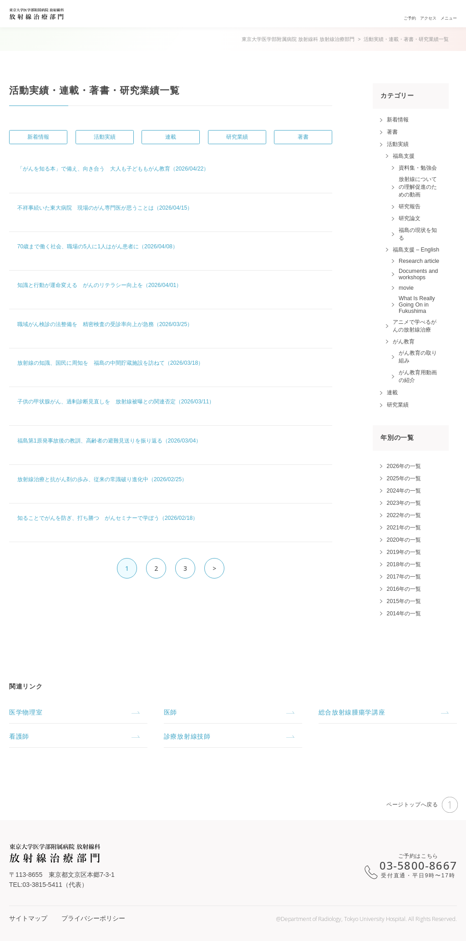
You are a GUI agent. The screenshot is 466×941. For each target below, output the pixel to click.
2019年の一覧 (404, 552)
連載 (170, 137)
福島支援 (404, 156)
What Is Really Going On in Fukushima (417, 304)
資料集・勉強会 (418, 168)
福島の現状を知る (418, 234)
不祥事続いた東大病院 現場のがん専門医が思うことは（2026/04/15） (105, 208)
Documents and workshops (418, 274)
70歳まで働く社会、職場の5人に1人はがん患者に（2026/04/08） (97, 246)
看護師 (19, 736)
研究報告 (409, 206)
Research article (419, 261)
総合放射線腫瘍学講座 (352, 712)
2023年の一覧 (404, 503)
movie (406, 288)
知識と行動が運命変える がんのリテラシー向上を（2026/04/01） (99, 285)
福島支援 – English (416, 250)
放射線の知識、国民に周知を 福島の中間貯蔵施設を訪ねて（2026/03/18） (110, 363)
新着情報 (38, 137)
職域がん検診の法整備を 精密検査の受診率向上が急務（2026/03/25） (105, 324)
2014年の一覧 (404, 613)
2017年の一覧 (404, 577)
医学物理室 (26, 712)
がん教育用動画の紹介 (418, 376)
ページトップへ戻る (422, 805)
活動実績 (105, 137)
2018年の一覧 (404, 564)
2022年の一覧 (404, 515)
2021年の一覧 (404, 527)
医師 (170, 712)
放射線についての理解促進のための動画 (418, 187)
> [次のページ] (215, 568)
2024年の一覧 (404, 491)
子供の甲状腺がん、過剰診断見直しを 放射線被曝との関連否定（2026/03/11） (116, 401)
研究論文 (409, 218)
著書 (303, 137)
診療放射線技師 (187, 736)
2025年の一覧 (404, 478)
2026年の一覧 (404, 466)
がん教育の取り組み (418, 357)
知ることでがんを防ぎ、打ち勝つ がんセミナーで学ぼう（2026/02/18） (107, 518)
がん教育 (404, 341)
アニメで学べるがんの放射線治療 (414, 326)
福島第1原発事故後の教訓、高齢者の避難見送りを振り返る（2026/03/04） (109, 441)
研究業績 (237, 137)
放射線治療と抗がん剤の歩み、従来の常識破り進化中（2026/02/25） (102, 479)
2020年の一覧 (404, 540)
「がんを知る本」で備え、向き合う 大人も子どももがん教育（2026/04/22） (113, 169)
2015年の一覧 (404, 601)
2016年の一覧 (404, 589)
